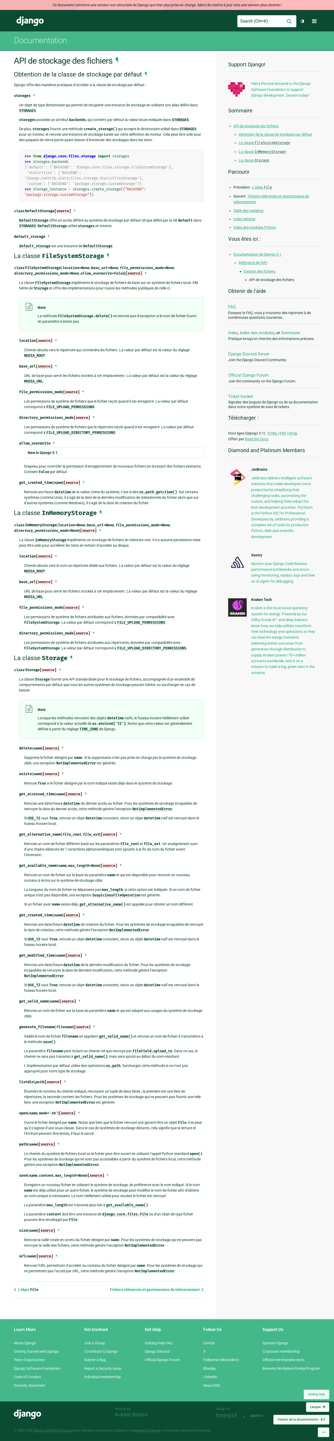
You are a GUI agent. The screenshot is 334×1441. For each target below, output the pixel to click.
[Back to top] (323, 1432)
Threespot (228, 1416)
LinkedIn (210, 1377)
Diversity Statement (29, 1385)
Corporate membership (281, 1351)
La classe (264, 143)
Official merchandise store (283, 1360)
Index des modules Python (254, 227)
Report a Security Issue (102, 1368)
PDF (283, 433)
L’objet (26, 1289)
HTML (273, 433)
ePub (293, 433)
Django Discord (157, 1351)
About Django (25, 1343)
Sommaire (290, 332)
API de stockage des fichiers (256, 126)
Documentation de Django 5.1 (257, 254)
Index (233, 332)
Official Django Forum (248, 375)
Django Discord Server (248, 354)
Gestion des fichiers (259, 271)
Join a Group (94, 1343)
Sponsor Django (275, 1343)
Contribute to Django (101, 1351)
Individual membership (102, 1377)
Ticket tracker (240, 396)
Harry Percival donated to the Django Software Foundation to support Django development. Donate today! (281, 89)
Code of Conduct (27, 1377)
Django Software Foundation (37, 1368)
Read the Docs (256, 439)
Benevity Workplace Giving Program (291, 1368)
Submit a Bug (95, 1360)
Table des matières (248, 211)
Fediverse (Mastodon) (221, 1360)
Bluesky (209, 1368)
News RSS (211, 1385)
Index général (244, 219)
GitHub (209, 1343)
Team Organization (29, 1360)
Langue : (317, 1407)
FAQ (232, 306)
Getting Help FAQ (158, 1343)
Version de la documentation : (301, 1419)
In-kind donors (131, 1414)
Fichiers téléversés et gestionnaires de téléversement (157, 1289)
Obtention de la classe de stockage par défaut (275, 134)
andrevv (262, 1416)
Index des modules (257, 332)
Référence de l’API (253, 263)
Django (30, 21)
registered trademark (145, 1430)
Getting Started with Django (36, 1351)
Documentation (40, 40)
